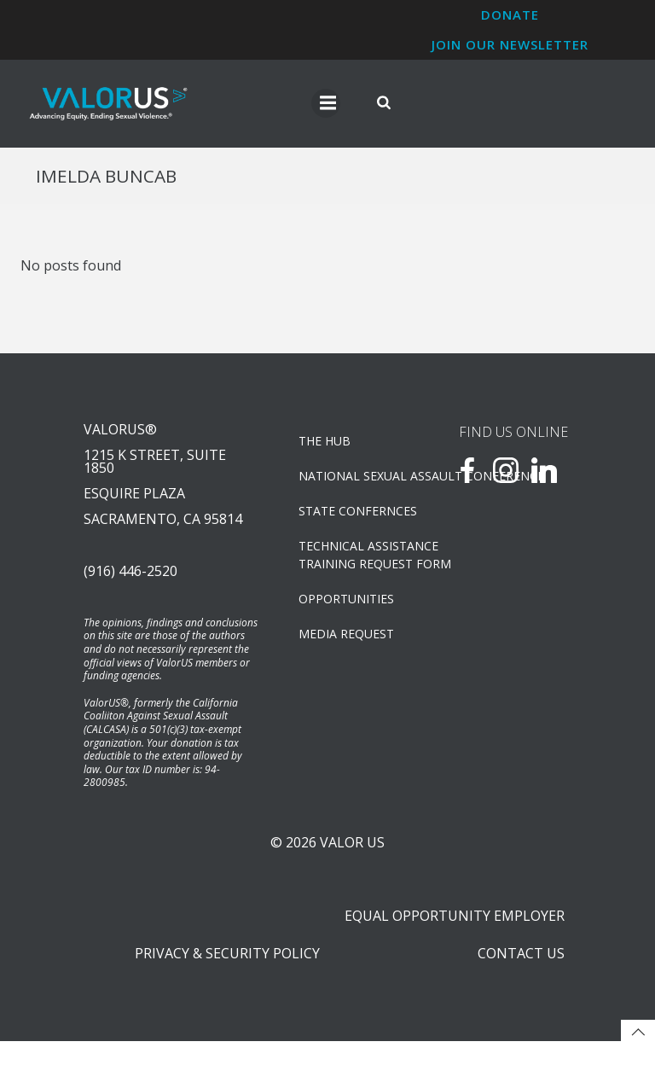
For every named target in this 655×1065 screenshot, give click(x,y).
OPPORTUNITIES (347, 605)
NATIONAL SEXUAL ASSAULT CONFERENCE (356, 482)
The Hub (325, 447)
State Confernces (356, 517)
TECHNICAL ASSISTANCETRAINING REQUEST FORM (356, 561)
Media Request (347, 640)
